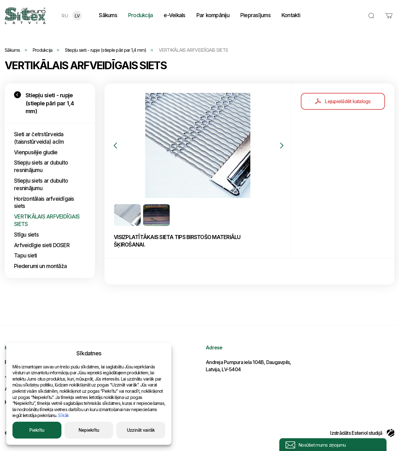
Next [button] (282, 145)
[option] (198, 145)
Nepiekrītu (89, 430)
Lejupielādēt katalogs (342, 101)
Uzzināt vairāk (141, 430)
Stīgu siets (26, 235)
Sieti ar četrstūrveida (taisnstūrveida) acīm (39, 138)
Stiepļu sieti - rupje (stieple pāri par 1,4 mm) (106, 50)
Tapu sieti (25, 255)
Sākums (108, 15)
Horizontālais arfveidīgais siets (44, 202)
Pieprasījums (255, 15)
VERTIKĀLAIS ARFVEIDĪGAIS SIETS (46, 220)
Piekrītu (36, 430)
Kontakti (290, 15)
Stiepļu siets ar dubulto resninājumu (41, 166)
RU (64, 16)
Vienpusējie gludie (36, 152)
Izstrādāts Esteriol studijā (362, 433)
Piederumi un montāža (40, 266)
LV (77, 16)
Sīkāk (63, 415)
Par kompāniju (212, 15)
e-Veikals (174, 15)
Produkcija (140, 15)
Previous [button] (115, 145)
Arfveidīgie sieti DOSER (42, 245)
